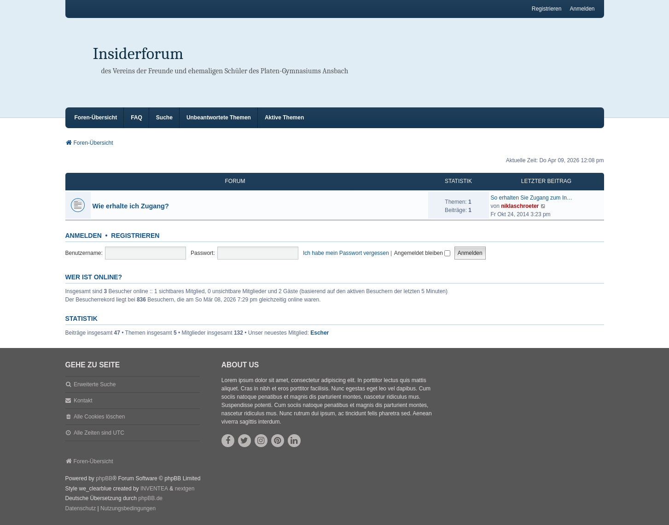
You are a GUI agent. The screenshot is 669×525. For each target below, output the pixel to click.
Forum (235, 181)
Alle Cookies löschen (99, 416)
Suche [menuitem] (164, 117)
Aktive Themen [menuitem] (284, 117)
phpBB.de (150, 498)
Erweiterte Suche (95, 384)
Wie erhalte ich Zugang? (131, 206)
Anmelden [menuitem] (582, 9)
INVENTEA (154, 488)
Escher (319, 333)
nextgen (185, 488)
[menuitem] (80, 509)
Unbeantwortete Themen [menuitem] (218, 117)
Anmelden (83, 235)
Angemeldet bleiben (422, 253)
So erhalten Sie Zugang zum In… (531, 198)
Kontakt (83, 400)
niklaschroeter (520, 206)
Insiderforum (138, 53)
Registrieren (135, 235)
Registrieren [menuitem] (547, 9)
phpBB (104, 478)
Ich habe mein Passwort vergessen (346, 253)
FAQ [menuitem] (136, 117)
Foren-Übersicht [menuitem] (96, 117)
